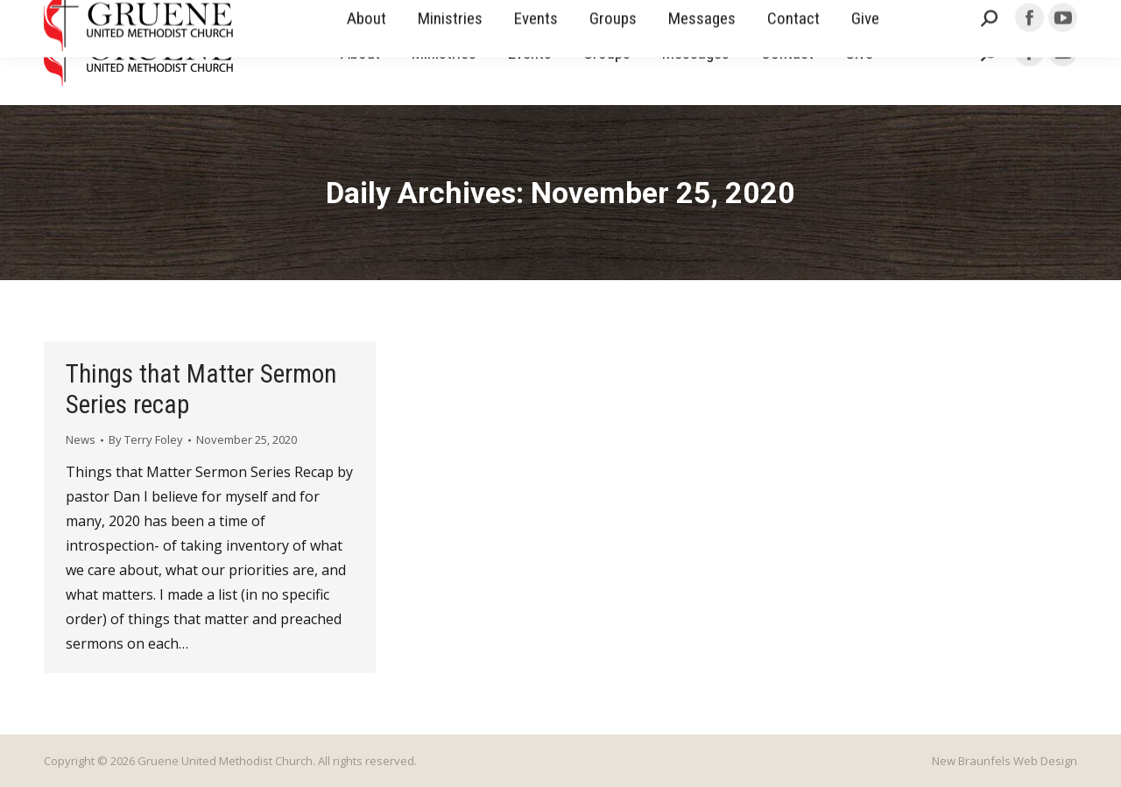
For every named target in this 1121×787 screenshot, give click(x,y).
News (80, 439)
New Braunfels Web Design (1004, 761)
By (146, 439)
